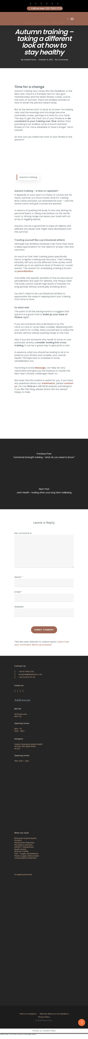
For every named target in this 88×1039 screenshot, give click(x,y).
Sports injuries (20, 849)
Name (18, 577)
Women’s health (21, 851)
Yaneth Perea (30, 59)
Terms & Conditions (27, 1014)
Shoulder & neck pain (23, 845)
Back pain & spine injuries (25, 838)
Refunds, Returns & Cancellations (54, 1014)
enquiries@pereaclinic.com (28, 674)
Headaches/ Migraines (24, 842)
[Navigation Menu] (72, 18)
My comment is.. (23, 533)
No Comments (61, 59)
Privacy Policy (44, 1017)
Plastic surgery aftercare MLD (26, 856)
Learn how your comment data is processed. (41, 643)
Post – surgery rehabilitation (26, 853)
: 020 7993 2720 (45, 8)
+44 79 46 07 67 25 (24, 677)
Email (18, 592)
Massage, (40, 367)
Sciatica (18, 840)
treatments (48, 383)
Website (19, 606)
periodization (25, 271)
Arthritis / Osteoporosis (24, 847)
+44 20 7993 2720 (24, 671)
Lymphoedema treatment (25, 858)
